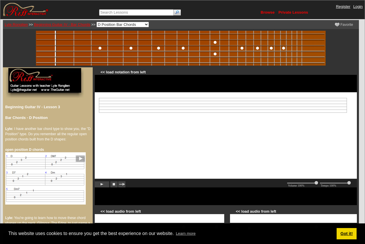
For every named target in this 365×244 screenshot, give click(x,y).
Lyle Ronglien (16, 24)
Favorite (344, 25)
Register (343, 6)
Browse (268, 12)
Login (358, 6)
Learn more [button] (186, 233)
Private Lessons (293, 12)
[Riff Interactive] (25, 9)
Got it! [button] (346, 233)
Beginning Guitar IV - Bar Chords (62, 24)
